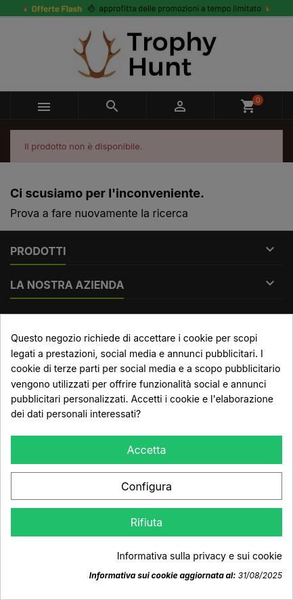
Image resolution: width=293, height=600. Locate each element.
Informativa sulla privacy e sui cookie (199, 555)
